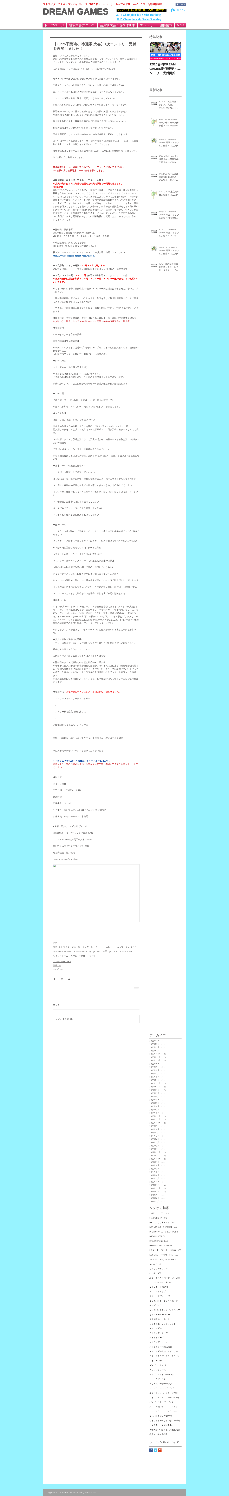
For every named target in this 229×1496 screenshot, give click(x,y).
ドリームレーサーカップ (111, 947)
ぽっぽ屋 (176, 1278)
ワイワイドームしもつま (65, 956)
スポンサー (173, 1351)
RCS (171, 1255)
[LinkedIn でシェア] (68, 979)
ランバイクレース (169, 1411)
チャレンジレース (157, 1370)
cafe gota (163, 1259)
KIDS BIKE (153, 1255)
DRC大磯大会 (155, 1227)
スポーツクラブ (156, 1356)
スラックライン (172, 1356)
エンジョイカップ (157, 1291)
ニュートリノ (155, 1393)
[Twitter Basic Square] (155, 1450)
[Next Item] (177, 51)
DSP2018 (168, 1245)
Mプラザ (163, 1255)
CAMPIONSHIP (155, 1218)
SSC (176, 1255)
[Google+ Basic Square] (160, 1450)
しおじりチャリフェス (159, 1268)
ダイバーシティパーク (159, 1365)
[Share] (181, 4)
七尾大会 (153, 1425)
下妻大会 (153, 1430)
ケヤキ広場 (154, 1324)
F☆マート (154, 1250)
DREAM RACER (171, 1232)
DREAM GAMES (76, 11)
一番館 (82, 956)
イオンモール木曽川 (158, 1287)
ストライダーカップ (158, 1333)
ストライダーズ (156, 1338)
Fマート (164, 1250)
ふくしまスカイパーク (159, 1278)
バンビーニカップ (157, 1402)
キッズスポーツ (170, 1301)
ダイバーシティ (156, 1361)
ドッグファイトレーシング (161, 1374)
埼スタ (92, 951)
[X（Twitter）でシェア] (61, 979)
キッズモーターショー (159, 1315)
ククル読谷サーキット (159, 1319)
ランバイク (130, 947)
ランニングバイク (169, 1407)
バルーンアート (172, 1397)
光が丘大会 (58, 969)
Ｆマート (91, 956)
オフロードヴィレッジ (159, 1296)
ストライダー (155, 1328)
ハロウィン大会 (170, 1393)
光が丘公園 (162, 1434)
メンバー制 (154, 1407)
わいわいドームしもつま (160, 1282)
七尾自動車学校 (166, 1425)
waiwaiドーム (126, 951)
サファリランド (168, 1324)
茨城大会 (57, 965)
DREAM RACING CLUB (158, 1241)
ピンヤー (172, 1402)
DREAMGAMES (155, 1245)
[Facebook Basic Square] (151, 1450)
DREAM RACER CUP (62, 951)
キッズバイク (155, 1305)
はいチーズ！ (155, 1273)
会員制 (152, 1434)
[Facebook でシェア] (54, 979)
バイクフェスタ (156, 1397)
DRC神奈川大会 (170, 1227)
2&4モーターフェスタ (159, 1213)
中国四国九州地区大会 (169, 1430)
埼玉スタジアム (110, 951)
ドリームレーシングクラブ (161, 1388)
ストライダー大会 (67, 947)
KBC (99, 951)
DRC (55, 947)
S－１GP (153, 1259)
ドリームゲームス (157, 1379)
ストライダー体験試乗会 (160, 1347)
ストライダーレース (88, 947)
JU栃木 (173, 1250)
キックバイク (155, 1301)
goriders (172, 1259)
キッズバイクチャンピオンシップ (164, 1310)
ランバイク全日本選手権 (160, 1416)
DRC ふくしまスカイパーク (162, 1222)
